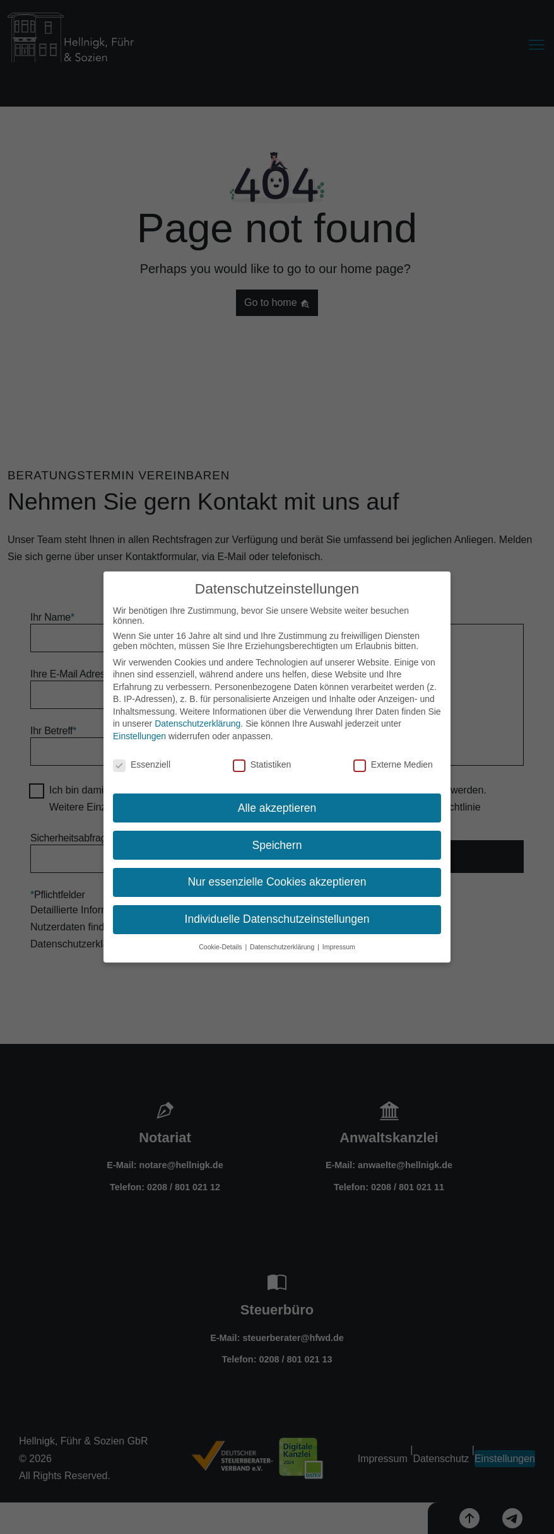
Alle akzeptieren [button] (277, 805)
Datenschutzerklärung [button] (283, 943)
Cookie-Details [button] (221, 943)
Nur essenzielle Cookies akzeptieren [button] (276, 879)
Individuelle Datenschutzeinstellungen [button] (277, 916)
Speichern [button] (277, 842)
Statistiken (262, 761)
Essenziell (141, 761)
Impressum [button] (338, 943)
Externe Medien (393, 761)
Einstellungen (139, 733)
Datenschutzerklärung (197, 721)
